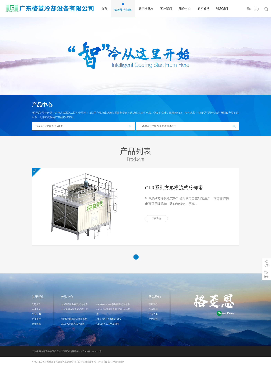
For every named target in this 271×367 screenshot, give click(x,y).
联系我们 (153, 304)
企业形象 (36, 323)
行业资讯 (153, 314)
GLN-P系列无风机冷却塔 (108, 319)
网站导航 (155, 297)
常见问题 (153, 319)
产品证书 (36, 314)
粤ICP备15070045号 (91, 351)
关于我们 (38, 297)
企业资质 (36, 319)
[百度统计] (76, 351)
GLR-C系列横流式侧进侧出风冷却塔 (113, 311)
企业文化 (36, 309)
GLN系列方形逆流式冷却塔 (74, 309)
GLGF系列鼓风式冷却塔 (73, 323)
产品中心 (67, 297)
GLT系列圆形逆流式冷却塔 (74, 319)
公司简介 (36, 304)
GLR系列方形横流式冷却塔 (174, 187)
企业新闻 (153, 309)
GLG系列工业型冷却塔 (107, 323)
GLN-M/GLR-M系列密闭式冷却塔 (113, 304)
